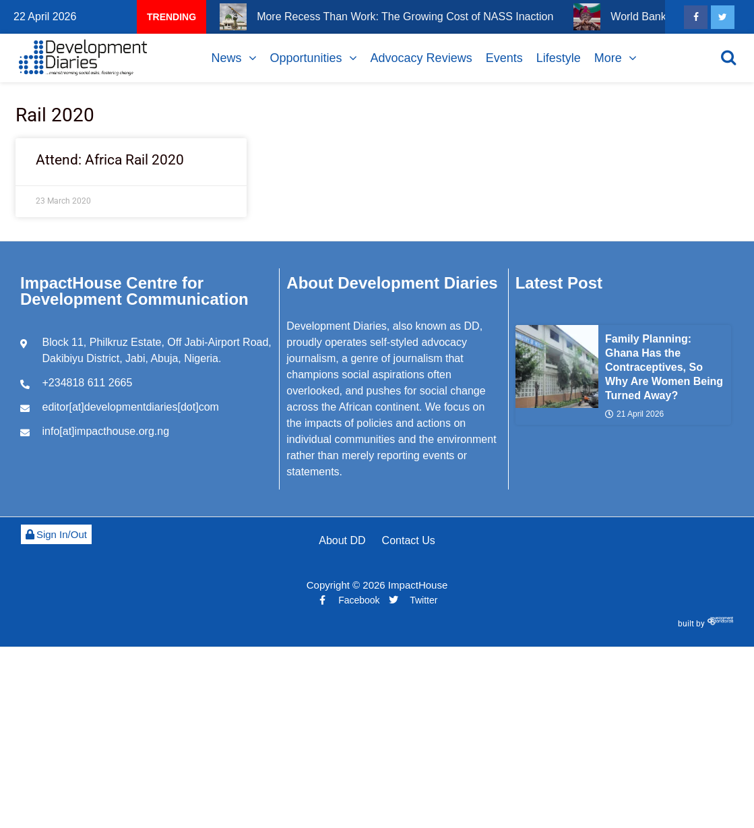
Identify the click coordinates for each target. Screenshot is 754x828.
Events (504, 58)
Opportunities (306, 58)
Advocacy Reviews (421, 58)
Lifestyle (558, 58)
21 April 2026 (634, 414)
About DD (342, 540)
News (227, 58)
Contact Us (408, 540)
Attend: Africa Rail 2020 (110, 160)
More (608, 58)
